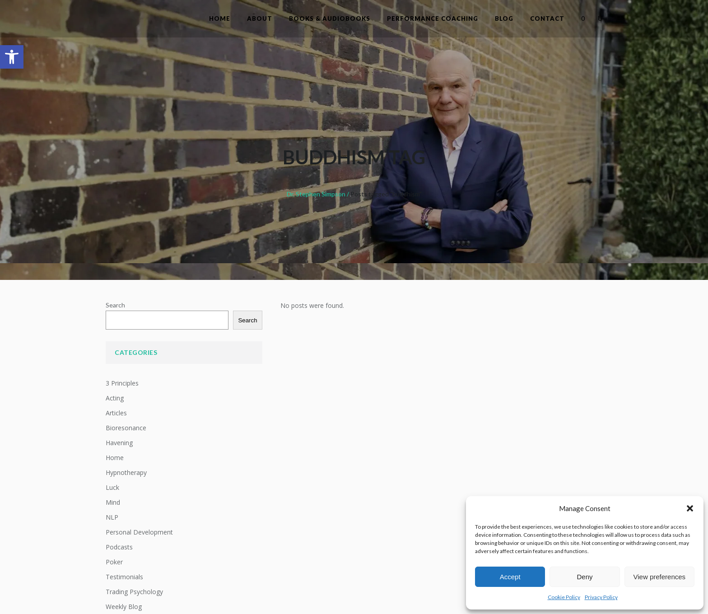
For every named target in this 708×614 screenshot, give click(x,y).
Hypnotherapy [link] (126, 472)
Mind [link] (113, 502)
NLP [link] (112, 517)
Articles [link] (116, 413)
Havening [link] (119, 442)
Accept (510, 577)
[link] (11, 57)
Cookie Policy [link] (564, 597)
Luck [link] (112, 487)
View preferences (659, 577)
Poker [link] (114, 562)
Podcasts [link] (119, 547)
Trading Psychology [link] (134, 591)
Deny (584, 577)
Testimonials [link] (124, 576)
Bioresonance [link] (126, 427)
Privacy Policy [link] (601, 597)
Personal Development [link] (139, 532)
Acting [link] (115, 398)
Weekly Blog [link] (124, 606)
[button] (689, 508)
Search (115, 305)
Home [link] (115, 457)
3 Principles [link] (122, 383)
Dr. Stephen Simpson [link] (316, 194)
